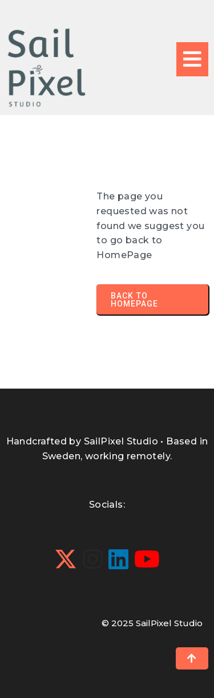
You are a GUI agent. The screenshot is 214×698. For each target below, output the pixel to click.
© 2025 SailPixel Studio (152, 623)
